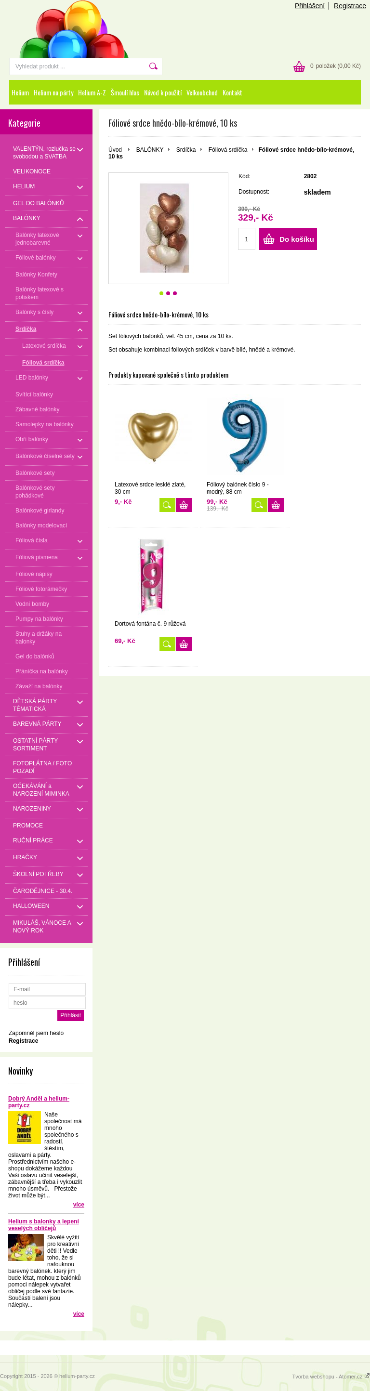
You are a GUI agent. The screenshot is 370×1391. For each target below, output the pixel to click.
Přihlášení (310, 6)
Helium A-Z (92, 92)
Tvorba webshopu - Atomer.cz (331, 1376)
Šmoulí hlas (125, 92)
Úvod (115, 149)
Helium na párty (53, 92)
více (78, 1204)
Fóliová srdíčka (228, 149)
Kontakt (232, 92)
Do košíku (296, 239)
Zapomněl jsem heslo (36, 1033)
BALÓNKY (150, 149)
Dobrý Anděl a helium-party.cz (38, 1102)
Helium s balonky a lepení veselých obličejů (43, 1225)
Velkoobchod (202, 92)
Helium (20, 92)
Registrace (350, 6)
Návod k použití (163, 92)
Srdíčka (186, 149)
